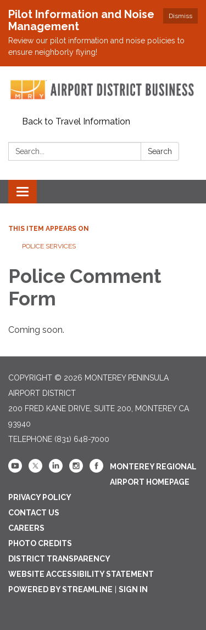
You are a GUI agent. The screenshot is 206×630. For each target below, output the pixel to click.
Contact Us (33, 512)
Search (160, 151)
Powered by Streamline (60, 589)
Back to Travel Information (76, 121)
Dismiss (180, 16)
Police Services (49, 246)
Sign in (133, 589)
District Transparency (59, 558)
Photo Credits (40, 543)
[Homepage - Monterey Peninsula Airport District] (103, 89)
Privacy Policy (39, 497)
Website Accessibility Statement (81, 574)
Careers (26, 528)
